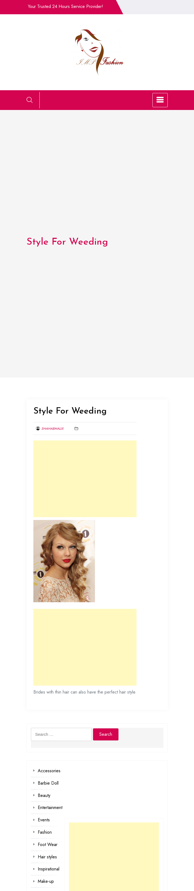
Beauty (44, 795)
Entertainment (50, 807)
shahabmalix (52, 428)
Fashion (45, 832)
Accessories (49, 771)
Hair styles (47, 857)
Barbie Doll (48, 783)
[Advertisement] (85, 478)
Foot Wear (47, 844)
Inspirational (48, 869)
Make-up (46, 881)
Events (44, 820)
